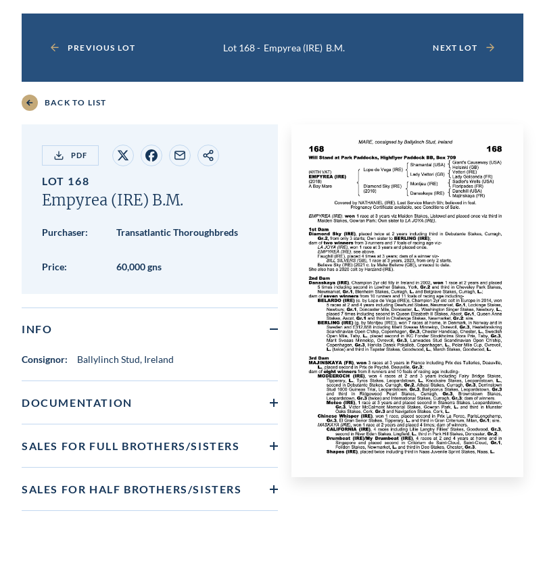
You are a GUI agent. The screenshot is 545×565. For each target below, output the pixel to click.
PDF (70, 155)
